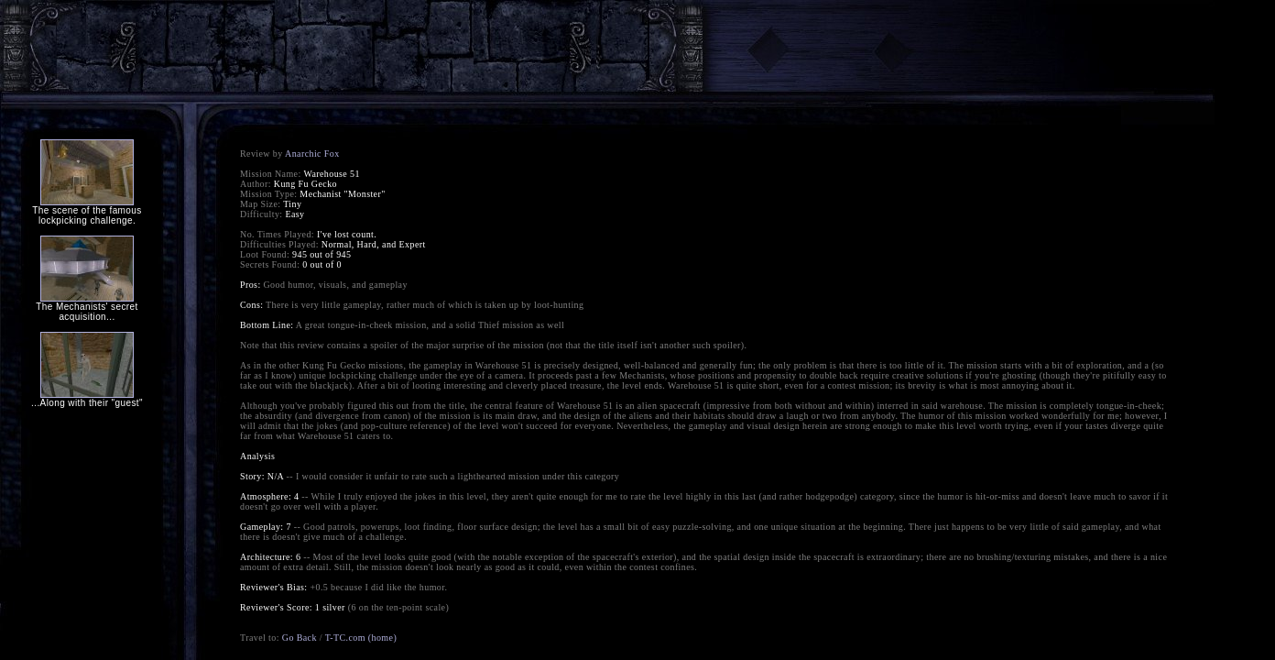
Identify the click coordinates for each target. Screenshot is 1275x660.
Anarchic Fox (312, 153)
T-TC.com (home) (361, 637)
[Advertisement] (352, 47)
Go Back (299, 637)
